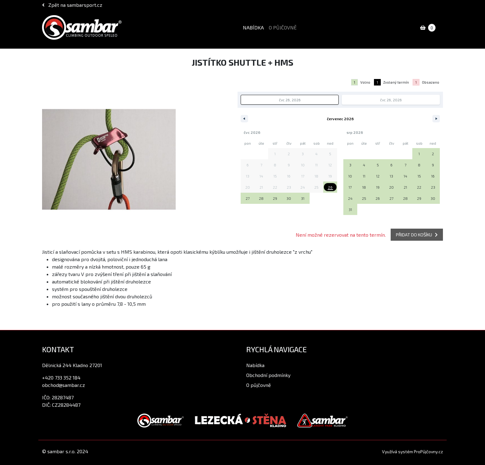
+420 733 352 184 (61, 377)
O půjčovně (283, 27)
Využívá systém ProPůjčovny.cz (412, 451)
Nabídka (253, 27)
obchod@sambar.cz (63, 385)
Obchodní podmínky (268, 375)
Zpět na (72, 5)
